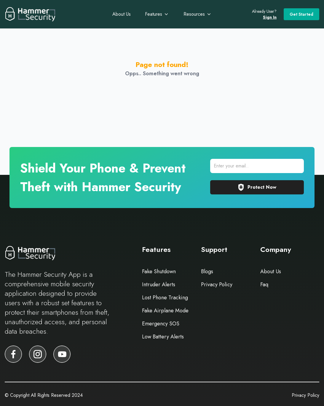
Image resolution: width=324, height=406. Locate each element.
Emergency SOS (160, 323)
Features (157, 14)
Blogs (207, 271)
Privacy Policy (216, 284)
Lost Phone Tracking (165, 297)
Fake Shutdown (159, 271)
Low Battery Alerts (163, 337)
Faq (264, 284)
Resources (197, 14)
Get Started (301, 14)
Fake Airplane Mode (165, 310)
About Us (121, 14)
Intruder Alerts (158, 284)
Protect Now (256, 187)
